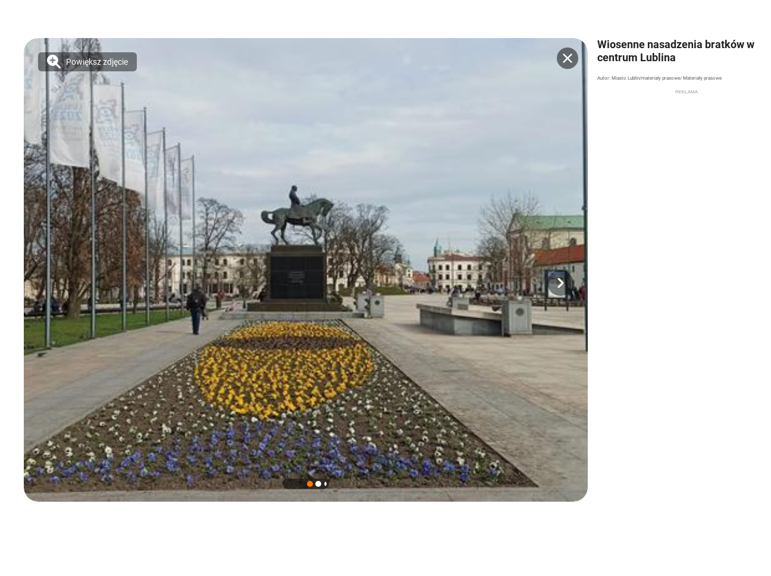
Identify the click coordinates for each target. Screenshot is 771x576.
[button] (560, 283)
